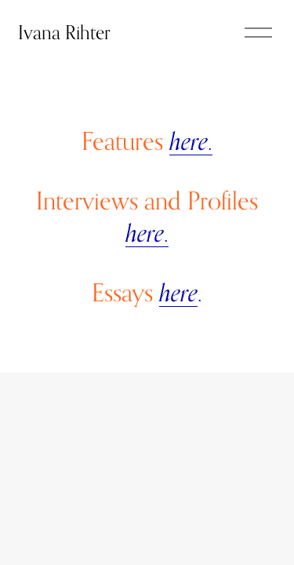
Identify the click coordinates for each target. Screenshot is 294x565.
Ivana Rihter (64, 32)
